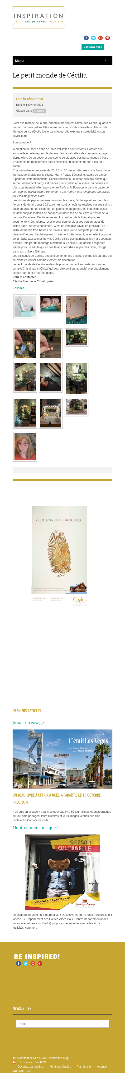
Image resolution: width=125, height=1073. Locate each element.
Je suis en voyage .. (29, 722)
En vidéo (18, 288)
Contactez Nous (93, 47)
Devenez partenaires (31, 1066)
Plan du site (84, 1066)
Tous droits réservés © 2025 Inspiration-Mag (41, 1058)
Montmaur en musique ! (35, 827)
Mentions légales (60, 1066)
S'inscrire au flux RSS (32, 1062)
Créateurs (39, 111)
